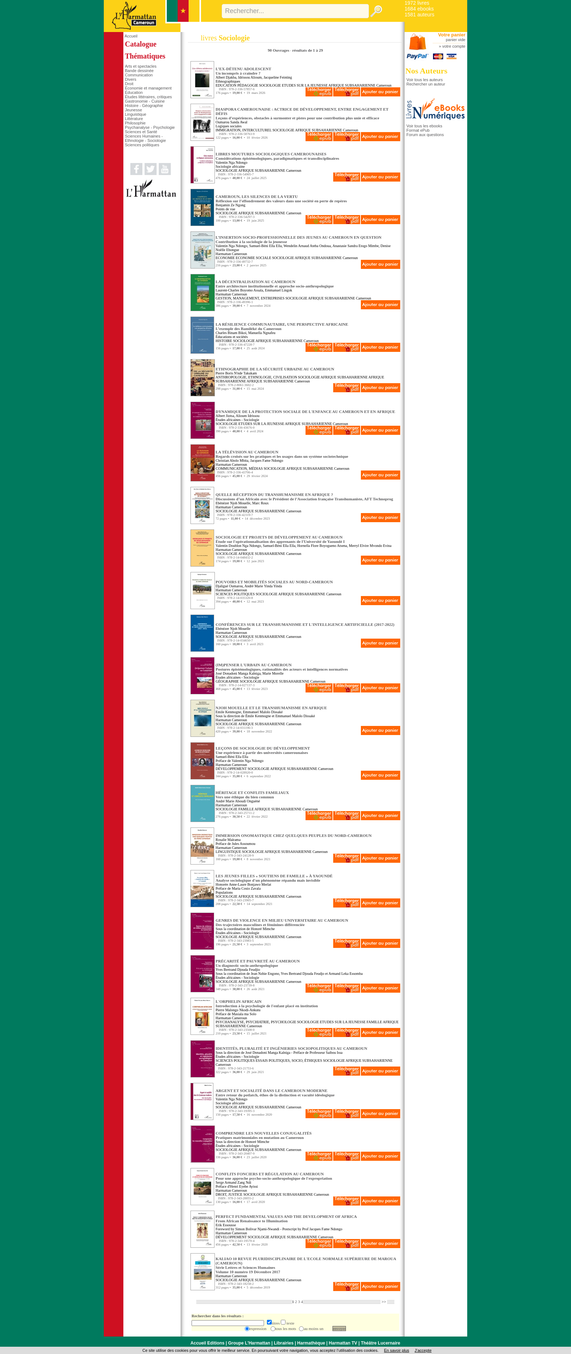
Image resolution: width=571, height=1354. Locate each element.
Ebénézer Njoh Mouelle (233, 503)
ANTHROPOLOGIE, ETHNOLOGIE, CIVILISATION (256, 377)
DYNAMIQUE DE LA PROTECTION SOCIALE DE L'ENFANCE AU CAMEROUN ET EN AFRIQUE (305, 411)
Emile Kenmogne (228, 712)
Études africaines (228, 420)
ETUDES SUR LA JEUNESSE (305, 85)
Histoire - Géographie (144, 105)
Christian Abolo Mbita (232, 460)
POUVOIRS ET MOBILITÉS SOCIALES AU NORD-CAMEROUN (274, 582)
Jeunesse (133, 110)
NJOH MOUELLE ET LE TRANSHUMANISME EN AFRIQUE (271, 708)
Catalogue (141, 44)
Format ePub (418, 130)
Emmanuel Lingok (278, 290)
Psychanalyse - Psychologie (150, 127)
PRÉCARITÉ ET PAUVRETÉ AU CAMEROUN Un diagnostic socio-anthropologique (258, 963)
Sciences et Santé (141, 132)
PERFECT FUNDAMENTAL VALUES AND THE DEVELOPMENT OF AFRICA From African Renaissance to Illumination (286, 1218)
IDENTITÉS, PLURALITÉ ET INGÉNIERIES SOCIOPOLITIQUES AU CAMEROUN (291, 1048)
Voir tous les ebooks (424, 126)
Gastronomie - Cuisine (145, 101)
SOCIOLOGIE (270, 85)
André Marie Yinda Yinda (263, 586)
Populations (224, 892)
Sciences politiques (142, 145)
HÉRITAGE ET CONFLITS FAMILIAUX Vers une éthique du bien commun (252, 794)
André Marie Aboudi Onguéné (238, 801)
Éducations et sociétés (232, 337)
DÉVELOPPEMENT (231, 769)
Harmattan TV (343, 1343)
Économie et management (148, 88)
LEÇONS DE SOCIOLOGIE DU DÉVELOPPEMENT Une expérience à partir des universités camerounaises (263, 750)
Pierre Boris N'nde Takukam (236, 373)
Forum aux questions (425, 134)
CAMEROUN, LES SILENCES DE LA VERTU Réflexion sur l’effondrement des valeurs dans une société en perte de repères (281, 198)
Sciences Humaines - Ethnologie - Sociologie (145, 138)
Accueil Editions (207, 1343)
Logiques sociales (228, 126)
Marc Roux (260, 503)
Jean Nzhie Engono (265, 974)
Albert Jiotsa (225, 416)
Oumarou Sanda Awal (231, 122)
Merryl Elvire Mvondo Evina (370, 546)
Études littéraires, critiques (148, 97)
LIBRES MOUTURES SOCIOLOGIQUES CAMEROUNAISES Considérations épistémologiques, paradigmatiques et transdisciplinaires (277, 156)
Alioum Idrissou (247, 416)
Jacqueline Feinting (278, 77)
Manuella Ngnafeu (261, 333)
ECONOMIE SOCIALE (253, 258)
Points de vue (225, 209)
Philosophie (135, 123)
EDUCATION (226, 85)
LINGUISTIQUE (228, 852)
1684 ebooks (419, 9)
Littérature (134, 118)
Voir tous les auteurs (424, 80)
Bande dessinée (139, 70)
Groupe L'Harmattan (249, 1343)
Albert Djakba (226, 77)
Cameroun (383, 85)
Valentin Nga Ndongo (231, 162)
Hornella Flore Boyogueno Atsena (322, 546)
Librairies (284, 1343)
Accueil (131, 36)
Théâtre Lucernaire (380, 1343)
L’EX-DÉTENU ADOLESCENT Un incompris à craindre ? (243, 71)
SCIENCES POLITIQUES (235, 594)
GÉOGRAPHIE (227, 681)
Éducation (134, 92)
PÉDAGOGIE (247, 85)
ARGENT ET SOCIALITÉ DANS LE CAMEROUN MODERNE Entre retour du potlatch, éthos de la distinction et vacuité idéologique (275, 1092)
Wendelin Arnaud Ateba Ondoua (307, 246)
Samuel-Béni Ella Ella (265, 246)
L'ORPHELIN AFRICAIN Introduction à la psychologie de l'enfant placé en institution (267, 1003)
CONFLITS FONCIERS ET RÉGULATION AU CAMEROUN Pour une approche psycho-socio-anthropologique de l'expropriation (274, 1176)
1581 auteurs (419, 14)
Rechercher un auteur (425, 84)
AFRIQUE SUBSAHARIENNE (351, 85)
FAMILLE (246, 809)
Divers (130, 79)
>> (384, 1301)
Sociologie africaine (230, 166)
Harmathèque (311, 1343)
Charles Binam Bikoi (231, 333)
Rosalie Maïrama (228, 840)
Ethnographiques (228, 81)
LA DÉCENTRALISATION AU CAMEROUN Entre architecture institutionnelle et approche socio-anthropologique (275, 283)
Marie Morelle (273, 673)
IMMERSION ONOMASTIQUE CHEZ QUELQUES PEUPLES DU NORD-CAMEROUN (293, 835)
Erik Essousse (226, 1225)
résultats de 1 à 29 (307, 50)
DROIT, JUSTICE (229, 1194)
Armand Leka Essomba (345, 974)
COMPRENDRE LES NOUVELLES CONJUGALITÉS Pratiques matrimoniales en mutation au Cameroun (264, 1135)
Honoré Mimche (263, 929)
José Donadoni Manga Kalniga (238, 673)
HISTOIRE (224, 341)
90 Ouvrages (279, 50)
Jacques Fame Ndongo (266, 460)
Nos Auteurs (426, 70)
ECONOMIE (225, 258)
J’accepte (423, 1350)
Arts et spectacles (141, 66)
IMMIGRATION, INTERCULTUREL (244, 130)
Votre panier (451, 34)
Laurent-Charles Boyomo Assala (239, 290)
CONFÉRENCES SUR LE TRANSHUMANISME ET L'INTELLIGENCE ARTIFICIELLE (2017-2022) (305, 624)
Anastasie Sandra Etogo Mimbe (355, 246)
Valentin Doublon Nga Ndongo (238, 546)
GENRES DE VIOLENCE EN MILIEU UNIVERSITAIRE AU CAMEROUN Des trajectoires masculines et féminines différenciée (282, 922)
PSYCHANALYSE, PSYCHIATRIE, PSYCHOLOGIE (256, 1022)
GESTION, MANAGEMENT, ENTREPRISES (250, 298)
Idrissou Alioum (250, 77)
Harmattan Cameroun (231, 254)
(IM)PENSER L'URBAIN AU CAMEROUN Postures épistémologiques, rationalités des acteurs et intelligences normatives (282, 667)
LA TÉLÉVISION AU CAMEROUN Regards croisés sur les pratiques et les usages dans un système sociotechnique (282, 454)
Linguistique (135, 114)
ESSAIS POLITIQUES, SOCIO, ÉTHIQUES (289, 1061)
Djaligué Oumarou (229, 586)
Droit (129, 84)
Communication (139, 75)
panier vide (455, 39)
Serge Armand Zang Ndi (233, 1182)
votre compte (453, 46)
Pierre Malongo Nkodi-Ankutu (238, 1010)
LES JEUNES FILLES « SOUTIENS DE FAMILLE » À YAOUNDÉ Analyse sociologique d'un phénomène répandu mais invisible (274, 878)
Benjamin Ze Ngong (230, 205)
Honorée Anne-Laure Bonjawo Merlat (243, 884)
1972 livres (417, 3)
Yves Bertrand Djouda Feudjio (238, 970)
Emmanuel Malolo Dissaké (263, 712)
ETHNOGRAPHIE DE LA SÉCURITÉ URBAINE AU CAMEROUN (275, 369)
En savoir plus (396, 1350)
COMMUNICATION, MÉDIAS (239, 468)
